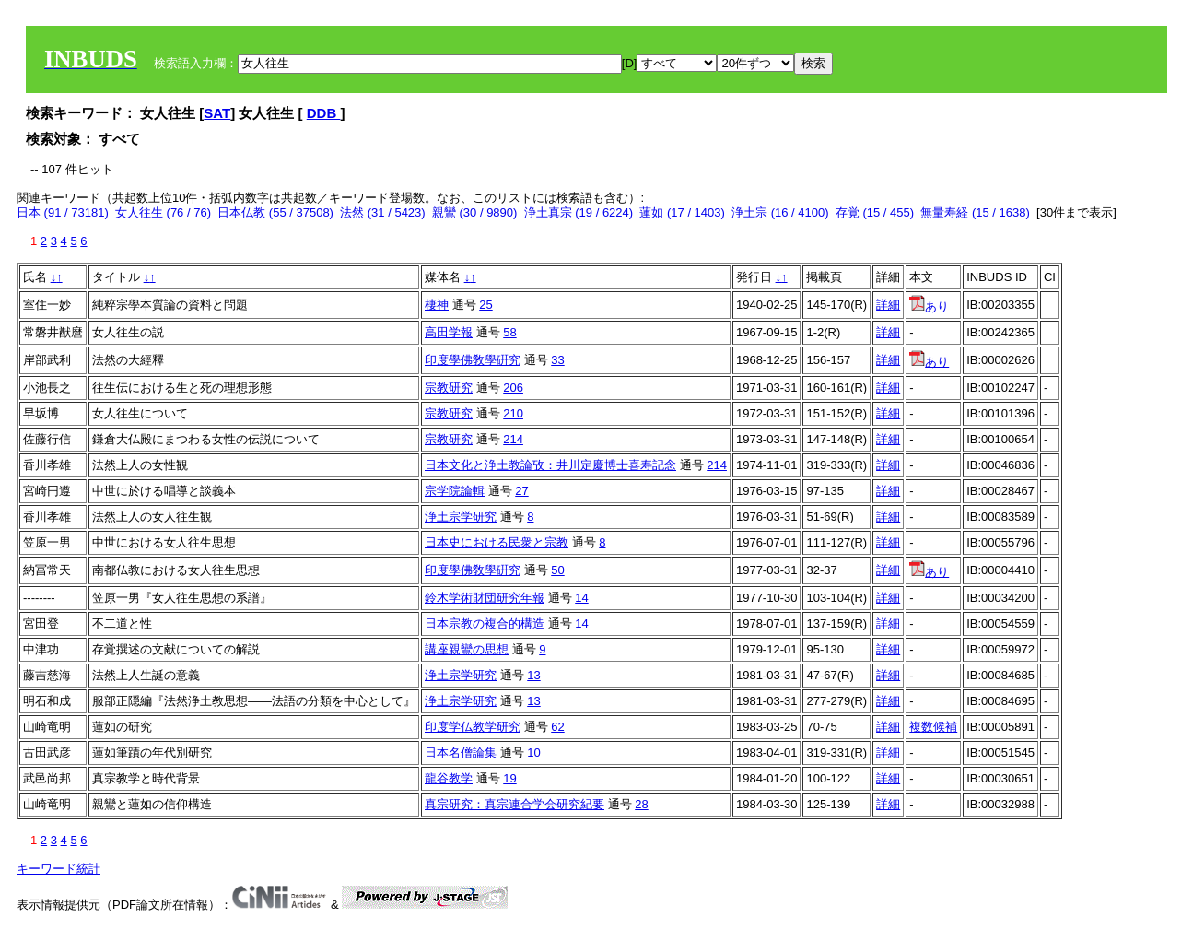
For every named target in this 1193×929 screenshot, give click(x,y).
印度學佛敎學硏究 (472, 360)
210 (513, 413)
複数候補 (933, 727)
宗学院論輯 (455, 491)
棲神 (437, 305)
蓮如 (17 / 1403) (682, 212)
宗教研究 (449, 387)
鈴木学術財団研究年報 (484, 598)
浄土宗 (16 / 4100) (780, 212)
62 (557, 727)
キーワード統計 (58, 869)
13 (533, 675)
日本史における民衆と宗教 (496, 542)
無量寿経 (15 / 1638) (975, 212)
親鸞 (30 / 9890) (475, 212)
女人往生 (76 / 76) (163, 212)
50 (557, 570)
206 (513, 387)
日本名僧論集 (461, 752)
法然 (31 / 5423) (383, 212)
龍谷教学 (449, 778)
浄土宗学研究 (461, 516)
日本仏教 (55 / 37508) (275, 212)
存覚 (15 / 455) (875, 212)
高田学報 (449, 332)
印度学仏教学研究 (472, 727)
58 (509, 332)
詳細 (888, 305)
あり (929, 306)
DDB (324, 113)
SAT (217, 113)
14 (581, 598)
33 (557, 360)
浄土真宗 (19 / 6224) (579, 212)
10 (533, 752)
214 (513, 439)
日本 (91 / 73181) (63, 212)
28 (641, 804)
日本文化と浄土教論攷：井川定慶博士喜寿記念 (550, 465)
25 (485, 305)
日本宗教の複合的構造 (484, 623)
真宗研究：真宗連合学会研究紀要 (514, 804)
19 (509, 778)
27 (521, 491)
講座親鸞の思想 (467, 649)
